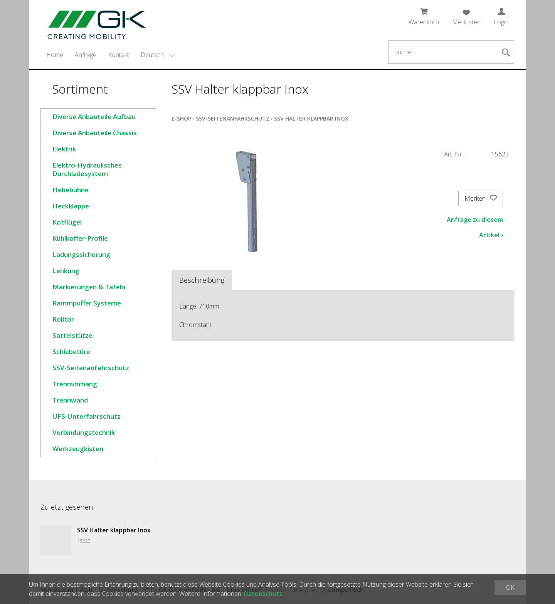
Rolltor (63, 319)
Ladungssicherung (81, 254)
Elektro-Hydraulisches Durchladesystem (87, 169)
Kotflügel (67, 222)
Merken (480, 198)
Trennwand (70, 400)
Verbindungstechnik (83, 432)
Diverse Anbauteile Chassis (94, 132)
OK (510, 587)
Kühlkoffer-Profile (80, 238)
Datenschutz (263, 593)
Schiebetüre (71, 351)
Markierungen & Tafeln (88, 286)
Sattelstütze (72, 335)
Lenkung (65, 270)
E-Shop (181, 118)
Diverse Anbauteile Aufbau (94, 116)
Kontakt (118, 54)
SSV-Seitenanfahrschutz (90, 367)
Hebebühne (70, 189)
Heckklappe (70, 205)
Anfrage (85, 54)
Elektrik (64, 148)
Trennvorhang (74, 383)
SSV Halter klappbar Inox (311, 118)
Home (54, 54)
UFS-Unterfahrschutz (86, 416)
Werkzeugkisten (77, 448)
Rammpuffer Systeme (86, 303)
